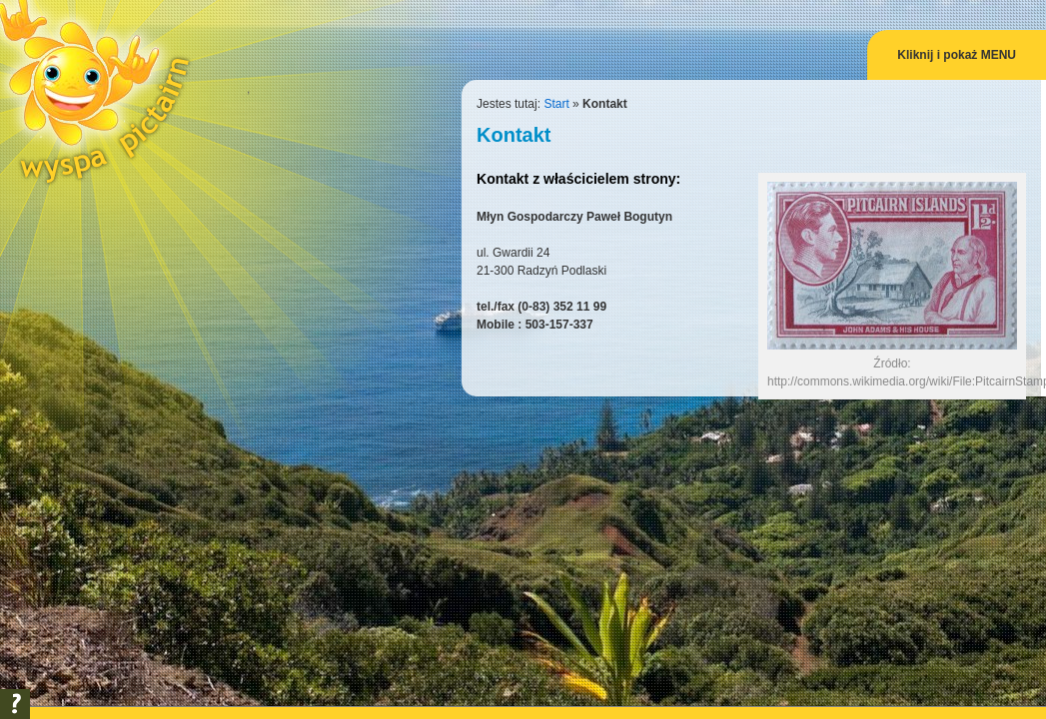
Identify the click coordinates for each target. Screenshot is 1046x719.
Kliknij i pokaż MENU (956, 55)
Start (555, 104)
